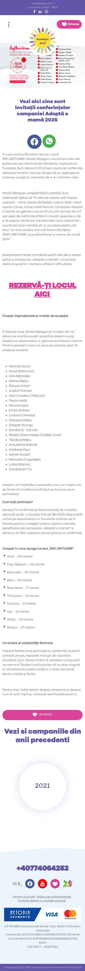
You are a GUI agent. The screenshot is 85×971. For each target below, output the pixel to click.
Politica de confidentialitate (54, 897)
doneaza (42, 714)
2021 (42, 785)
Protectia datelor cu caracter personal (42, 900)
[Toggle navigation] (8, 24)
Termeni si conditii (23, 897)
